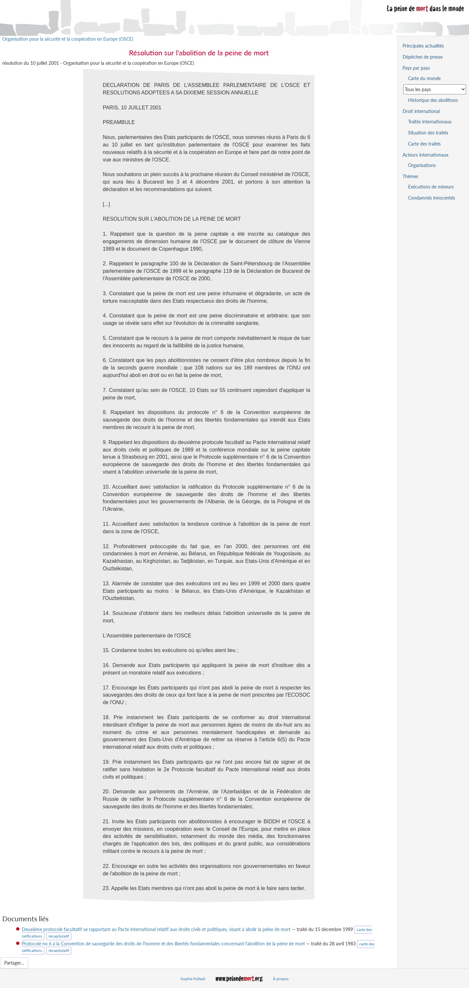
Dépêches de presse (423, 57)
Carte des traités (424, 143)
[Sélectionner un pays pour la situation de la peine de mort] (434, 89)
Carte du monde (424, 78)
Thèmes (410, 176)
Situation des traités (428, 132)
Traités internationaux (429, 121)
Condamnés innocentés (431, 198)
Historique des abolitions (433, 100)
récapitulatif (59, 936)
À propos (281, 978)
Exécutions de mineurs (431, 186)
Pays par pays (416, 68)
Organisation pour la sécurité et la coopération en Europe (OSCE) (67, 39)
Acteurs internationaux (425, 155)
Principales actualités (423, 46)
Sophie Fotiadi (192, 978)
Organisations (422, 165)
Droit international (421, 111)
